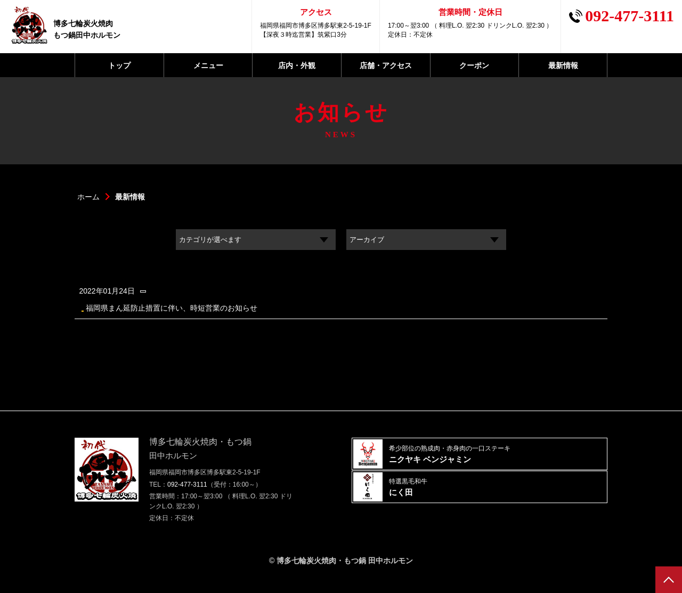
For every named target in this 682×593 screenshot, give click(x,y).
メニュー (208, 65)
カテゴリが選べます (219, 241)
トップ (119, 65)
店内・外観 (296, 65)
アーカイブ (373, 241)
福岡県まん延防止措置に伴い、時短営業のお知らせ (333, 304)
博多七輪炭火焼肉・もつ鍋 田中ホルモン (345, 573)
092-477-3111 (187, 496)
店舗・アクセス (386, 65)
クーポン (474, 65)
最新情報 (563, 65)
